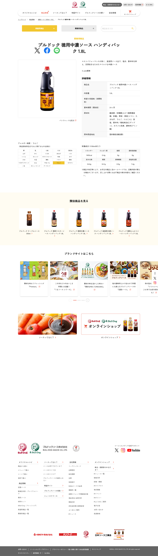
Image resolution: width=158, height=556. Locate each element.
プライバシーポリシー (62, 550)
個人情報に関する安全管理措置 (82, 550)
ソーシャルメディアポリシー (41, 550)
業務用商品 (79, 28)
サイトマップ (101, 550)
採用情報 (37, 553)
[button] (87, 382)
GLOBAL (49, 553)
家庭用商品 (39, 28)
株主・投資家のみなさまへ (112, 5)
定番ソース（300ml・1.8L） (46, 19)
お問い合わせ (128, 5)
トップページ (22, 19)
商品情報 (32, 19)
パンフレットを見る (66, 120)
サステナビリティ (24, 553)
